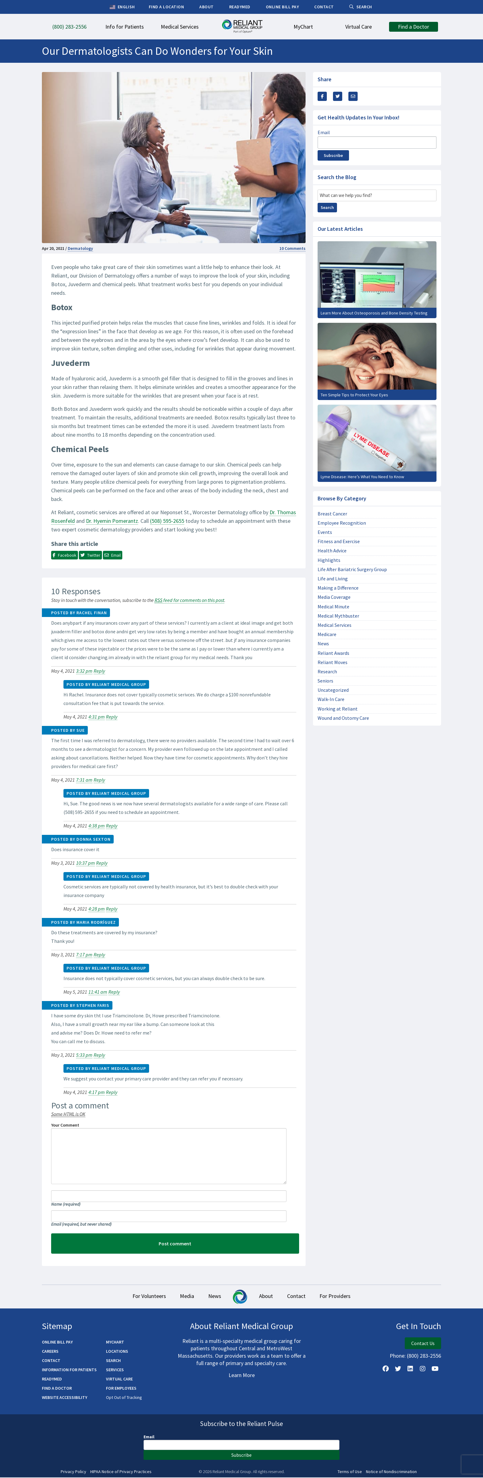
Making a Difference (338, 588)
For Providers (346, 1296)
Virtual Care (119, 1379)
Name (65, 1204)
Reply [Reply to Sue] (99, 780)
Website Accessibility (64, 1397)
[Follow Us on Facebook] (386, 1369)
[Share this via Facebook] (322, 96)
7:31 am (84, 780)
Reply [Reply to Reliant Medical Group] (111, 717)
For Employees (121, 1388)
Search (327, 207)
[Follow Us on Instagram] (422, 1369)
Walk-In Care (331, 699)
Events (325, 532)
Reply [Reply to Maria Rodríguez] (99, 954)
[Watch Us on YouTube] (435, 1369)
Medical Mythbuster (338, 616)
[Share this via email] (353, 96)
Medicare (327, 634)
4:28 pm (96, 909)
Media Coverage (334, 597)
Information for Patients (69, 1370)
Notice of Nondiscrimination (391, 1472)
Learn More (242, 1375)
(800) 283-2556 (424, 1356)
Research (327, 672)
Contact (303, 1296)
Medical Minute (333, 607)
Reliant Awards (333, 653)
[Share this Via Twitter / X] (337, 96)
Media (180, 1296)
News (323, 644)
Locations (117, 1351)
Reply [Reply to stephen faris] (99, 1055)
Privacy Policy (73, 1472)
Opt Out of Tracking (124, 1397)
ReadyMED (52, 1379)
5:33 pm (84, 1055)
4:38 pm (96, 826)
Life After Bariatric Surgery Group (352, 569)
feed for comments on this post (189, 600)
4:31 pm (96, 717)
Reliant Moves (332, 662)
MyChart (115, 1342)
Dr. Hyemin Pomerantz (112, 520)
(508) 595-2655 (167, 520)
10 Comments (292, 248)
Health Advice (332, 551)
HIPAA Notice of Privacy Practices (121, 1472)
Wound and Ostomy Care (343, 718)
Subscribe (333, 155)
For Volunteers (138, 1296)
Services (115, 1370)
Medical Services (334, 625)
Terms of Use (350, 1472)
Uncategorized (333, 690)
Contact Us (423, 1343)
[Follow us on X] (398, 1369)
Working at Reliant (338, 709)
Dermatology (80, 248)
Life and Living (333, 579)
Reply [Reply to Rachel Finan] (99, 671)
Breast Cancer (332, 514)
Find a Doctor (57, 1388)
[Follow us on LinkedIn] (410, 1369)
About (268, 1296)
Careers (50, 1351)
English (122, 7)
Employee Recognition (342, 523)
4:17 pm (96, 1092)
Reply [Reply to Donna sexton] (102, 863)
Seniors (325, 681)
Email (81, 1224)
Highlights (329, 560)
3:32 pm (84, 671)
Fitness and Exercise (339, 541)
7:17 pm (84, 954)
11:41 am (97, 992)
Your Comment (65, 1125)
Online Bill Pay (57, 1342)
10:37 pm (85, 863)
